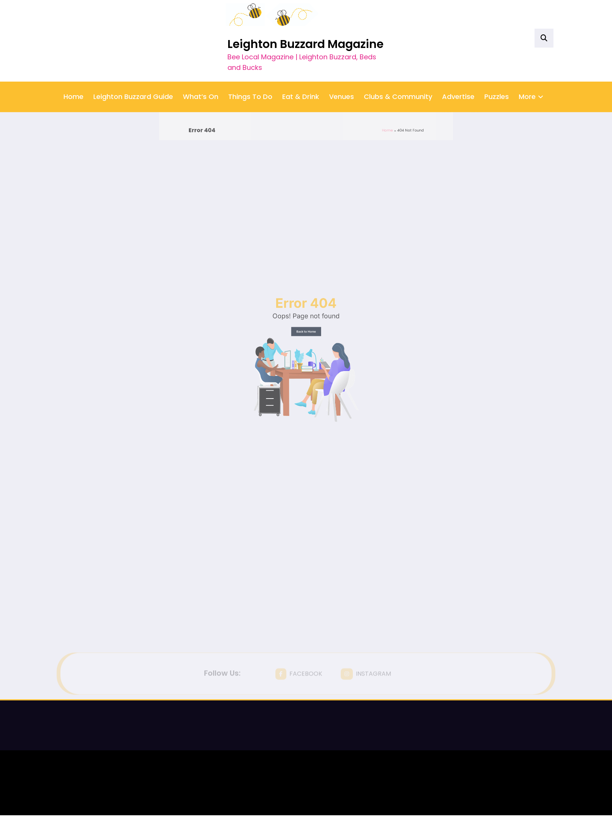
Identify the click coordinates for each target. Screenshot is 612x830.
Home (73, 57)
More (531, 57)
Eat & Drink (300, 57)
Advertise (458, 57)
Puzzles (496, 57)
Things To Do (250, 57)
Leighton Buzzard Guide (133, 57)
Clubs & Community (398, 57)
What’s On (200, 57)
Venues (341, 57)
